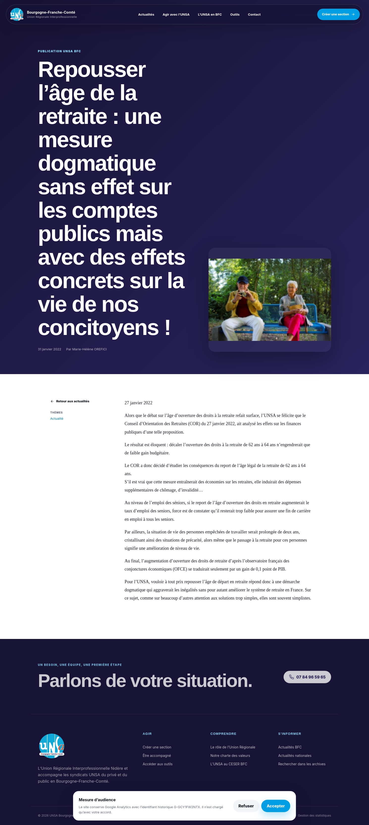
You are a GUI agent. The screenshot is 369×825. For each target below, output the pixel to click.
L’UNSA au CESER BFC (229, 764)
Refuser (246, 805)
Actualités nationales (294, 756)
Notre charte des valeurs (230, 756)
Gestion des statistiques (314, 815)
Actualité (56, 418)
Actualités (146, 14)
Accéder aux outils (158, 764)
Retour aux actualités (69, 401)
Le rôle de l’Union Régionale (233, 747)
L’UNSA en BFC (210, 14)
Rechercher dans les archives (301, 764)
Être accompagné (157, 756)
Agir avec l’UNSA (176, 14)
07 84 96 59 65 (307, 681)
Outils (235, 14)
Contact (254, 14)
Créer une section (338, 14)
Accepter (276, 805)
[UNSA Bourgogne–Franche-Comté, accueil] (45, 14)
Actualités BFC (290, 747)
